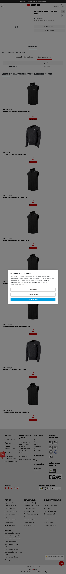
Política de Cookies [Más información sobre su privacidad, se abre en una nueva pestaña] (19, 284)
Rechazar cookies (33, 294)
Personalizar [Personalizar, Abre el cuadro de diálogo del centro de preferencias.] (33, 289)
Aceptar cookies (33, 299)
